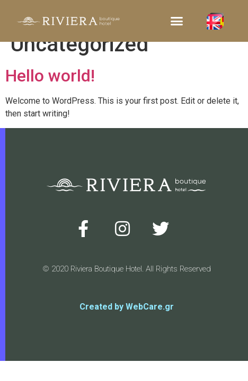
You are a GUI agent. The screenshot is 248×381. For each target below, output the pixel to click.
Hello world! (50, 76)
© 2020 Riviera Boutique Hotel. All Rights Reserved (126, 269)
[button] (176, 21)
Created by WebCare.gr (126, 307)
